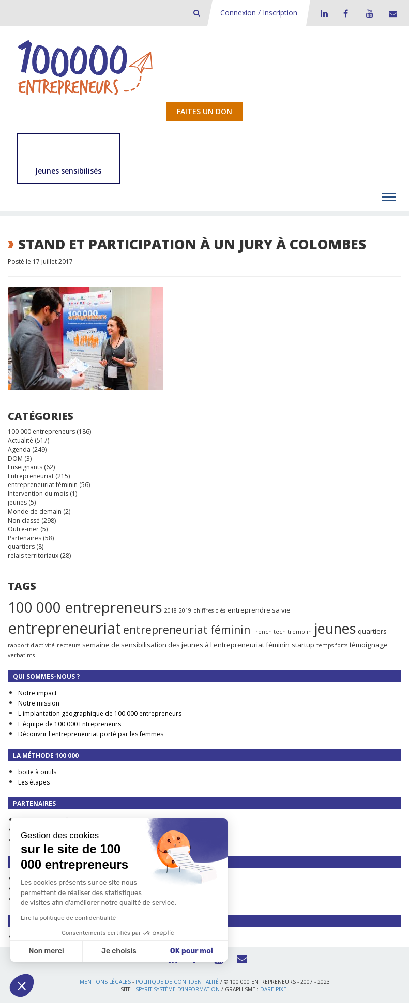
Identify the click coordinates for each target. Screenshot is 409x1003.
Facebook (345, 13)
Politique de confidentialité (177, 981)
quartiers (21, 546)
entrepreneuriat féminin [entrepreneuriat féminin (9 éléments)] (186, 629)
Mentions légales (105, 981)
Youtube (368, 13)
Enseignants (25, 467)
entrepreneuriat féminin (43, 484)
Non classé (24, 520)
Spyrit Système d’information (177, 989)
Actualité (20, 440)
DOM (15, 458)
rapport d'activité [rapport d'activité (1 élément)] (31, 645)
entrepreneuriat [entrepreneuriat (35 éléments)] (64, 628)
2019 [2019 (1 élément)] (185, 610)
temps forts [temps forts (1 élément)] (331, 645)
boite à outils (37, 771)
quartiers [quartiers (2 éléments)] (372, 631)
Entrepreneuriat (31, 476)
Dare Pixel (274, 989)
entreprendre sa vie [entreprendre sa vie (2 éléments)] (259, 610)
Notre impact (37, 692)
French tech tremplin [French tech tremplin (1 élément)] (282, 631)
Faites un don (204, 111)
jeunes (17, 502)
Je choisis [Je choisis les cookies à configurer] (119, 951)
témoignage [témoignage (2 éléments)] (369, 644)
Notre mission (38, 703)
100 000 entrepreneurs (41, 431)
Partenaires (24, 538)
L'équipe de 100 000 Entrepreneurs (69, 723)
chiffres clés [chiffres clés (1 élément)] (209, 610)
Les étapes (34, 782)
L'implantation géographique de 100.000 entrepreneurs (99, 713)
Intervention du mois (38, 493)
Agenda (19, 449)
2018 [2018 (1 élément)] (170, 610)
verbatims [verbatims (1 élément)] (21, 655)
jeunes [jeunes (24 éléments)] (335, 628)
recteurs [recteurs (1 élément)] (68, 645)
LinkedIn (322, 13)
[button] (21, 985)
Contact (391, 13)
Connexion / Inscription (258, 13)
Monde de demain (35, 511)
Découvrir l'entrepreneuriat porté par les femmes (90, 734)
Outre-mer (23, 529)
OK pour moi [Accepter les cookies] (191, 951)
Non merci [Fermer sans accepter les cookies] (46, 951)
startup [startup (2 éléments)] (303, 644)
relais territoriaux (33, 555)
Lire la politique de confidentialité (68, 917)
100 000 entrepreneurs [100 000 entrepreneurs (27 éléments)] (85, 607)
